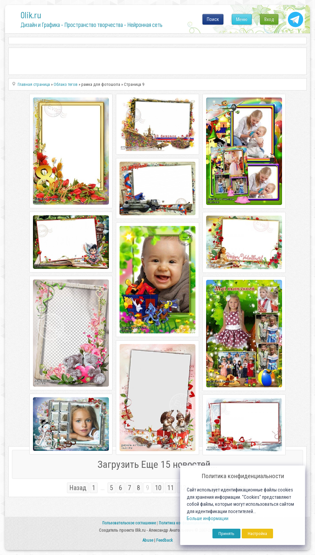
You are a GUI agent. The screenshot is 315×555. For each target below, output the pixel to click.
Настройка (257, 533)
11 (170, 488)
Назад (77, 488)
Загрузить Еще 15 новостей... (157, 464)
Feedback (164, 540)
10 (158, 488)
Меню (241, 19)
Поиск (213, 19)
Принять (226, 533)
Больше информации (207, 518)
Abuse (147, 540)
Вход (269, 19)
